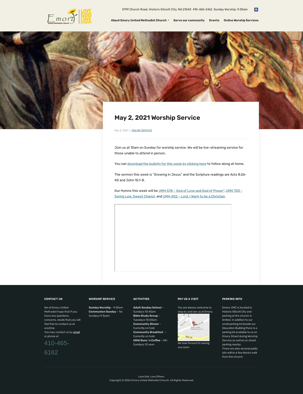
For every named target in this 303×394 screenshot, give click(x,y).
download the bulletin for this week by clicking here (166, 164)
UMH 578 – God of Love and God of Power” (191, 191)
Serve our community (189, 20)
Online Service (142, 130)
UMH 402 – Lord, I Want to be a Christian (194, 196)
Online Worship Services (241, 20)
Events (214, 20)
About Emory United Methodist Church (139, 20)
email (76, 332)
